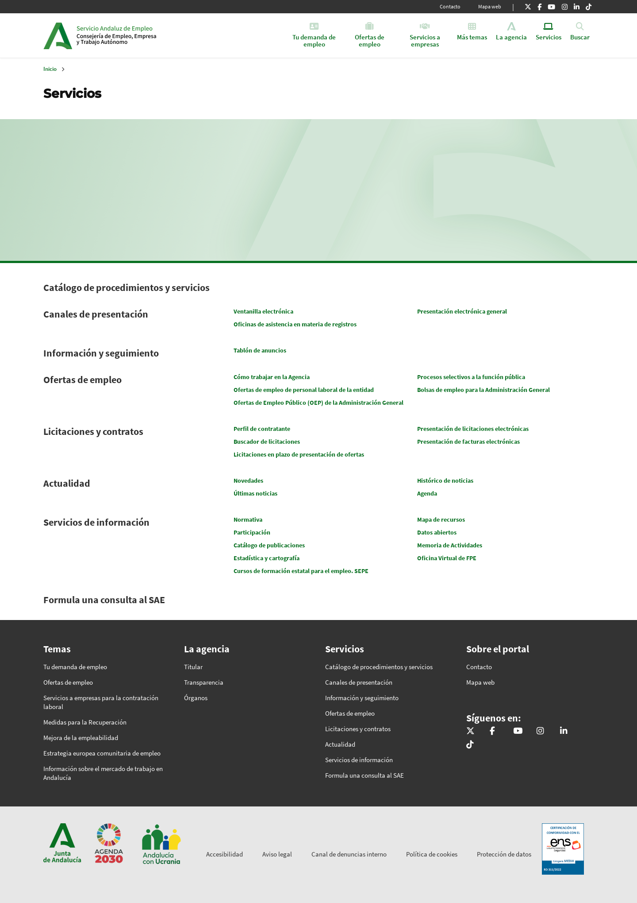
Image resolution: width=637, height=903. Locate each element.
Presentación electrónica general (462, 311)
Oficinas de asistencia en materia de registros (295, 324)
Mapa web (489, 6)
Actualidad (66, 483)
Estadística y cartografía (266, 558)
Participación (252, 532)
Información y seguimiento (101, 353)
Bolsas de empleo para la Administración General (483, 390)
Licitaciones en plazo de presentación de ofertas (299, 454)
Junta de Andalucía (57, 35)
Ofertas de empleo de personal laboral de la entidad (304, 390)
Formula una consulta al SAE (104, 599)
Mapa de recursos (441, 519)
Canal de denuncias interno (349, 854)
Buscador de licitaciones (267, 442)
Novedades (248, 480)
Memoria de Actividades (449, 545)
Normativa (248, 519)
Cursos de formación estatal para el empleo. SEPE (301, 571)
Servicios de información (96, 522)
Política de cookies (431, 854)
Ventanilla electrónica (263, 311)
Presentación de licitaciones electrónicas (473, 429)
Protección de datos (504, 854)
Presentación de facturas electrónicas (468, 442)
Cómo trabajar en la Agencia (272, 377)
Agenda (427, 493)
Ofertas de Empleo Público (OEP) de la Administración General (318, 403)
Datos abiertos (437, 532)
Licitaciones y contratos (93, 431)
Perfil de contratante (262, 429)
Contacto (450, 6)
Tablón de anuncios (260, 350)
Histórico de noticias (445, 480)
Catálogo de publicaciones (269, 545)
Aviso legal (277, 854)
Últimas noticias (255, 493)
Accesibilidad (224, 854)
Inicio (144, 35)
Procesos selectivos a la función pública (471, 377)
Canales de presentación (95, 314)
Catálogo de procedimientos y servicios (126, 287)
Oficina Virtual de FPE (446, 558)
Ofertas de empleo (82, 379)
